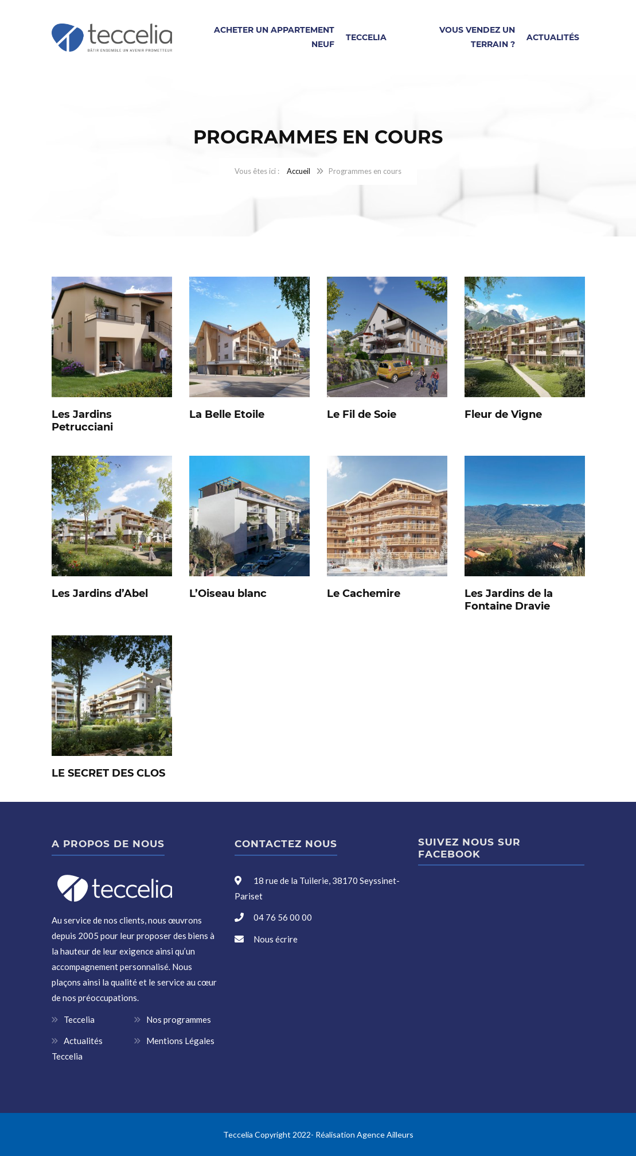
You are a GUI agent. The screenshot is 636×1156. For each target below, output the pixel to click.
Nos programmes (178, 1019)
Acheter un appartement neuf (274, 37)
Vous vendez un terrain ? (477, 37)
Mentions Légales (180, 1040)
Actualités (552, 37)
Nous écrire (275, 939)
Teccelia (366, 37)
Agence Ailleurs (385, 1134)
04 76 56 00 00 (282, 917)
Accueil (298, 171)
